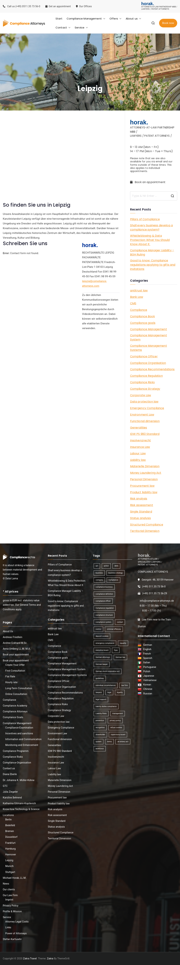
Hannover (10, 854)
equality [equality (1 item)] (123, 643)
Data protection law (144, 402)
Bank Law (136, 297)
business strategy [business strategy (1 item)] (115, 573)
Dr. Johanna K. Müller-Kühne (18, 780)
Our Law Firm (10, 895)
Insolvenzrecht (140, 440)
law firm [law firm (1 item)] (124, 685)
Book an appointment (148, 182)
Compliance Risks (142, 382)
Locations (8, 815)
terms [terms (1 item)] (109, 742)
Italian (146, 662)
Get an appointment (58, 6)
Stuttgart (10, 872)
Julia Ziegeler (10, 791)
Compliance (138, 310)
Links (8, 927)
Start (59, 18)
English (147, 649)
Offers (115, 18)
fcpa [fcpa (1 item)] (115, 650)
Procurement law (142, 486)
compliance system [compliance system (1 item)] (103, 622)
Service (81, 27)
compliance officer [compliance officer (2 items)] (103, 601)
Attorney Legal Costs (16, 921)
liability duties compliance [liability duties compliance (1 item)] (106, 706)
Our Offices (84, 6)
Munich (9, 866)
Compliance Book (142, 316)
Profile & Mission (12, 911)
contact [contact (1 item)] (120, 622)
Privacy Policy (10, 905)
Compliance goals (142, 323)
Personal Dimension (144, 479)
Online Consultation (16, 694)
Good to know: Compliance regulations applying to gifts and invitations (152, 264)
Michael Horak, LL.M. (14, 877)
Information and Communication (23, 739)
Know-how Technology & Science (21, 809)
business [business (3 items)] (99, 573)
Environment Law (142, 415)
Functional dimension (145, 421)
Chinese (147, 689)
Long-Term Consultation (18, 688)
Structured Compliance (146, 525)
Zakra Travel (30, 958)
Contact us (9, 768)
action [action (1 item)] (106, 566)
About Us (8, 631)
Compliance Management (86, 18)
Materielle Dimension (145, 466)
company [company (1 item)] (99, 580)
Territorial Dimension (144, 531)
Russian (146, 693)
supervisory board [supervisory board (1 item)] (118, 735)
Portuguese (149, 667)
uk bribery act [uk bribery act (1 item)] (122, 742)
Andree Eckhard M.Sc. (15, 643)
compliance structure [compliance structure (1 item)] (104, 615)
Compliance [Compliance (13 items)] (113, 580)
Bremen (9, 831)
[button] (103, 18)
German (147, 644)
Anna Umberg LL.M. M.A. (17, 648)
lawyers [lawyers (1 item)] (99, 692)
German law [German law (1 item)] (120, 657)
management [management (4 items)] (117, 713)
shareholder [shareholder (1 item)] (100, 735)
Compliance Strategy (145, 389)
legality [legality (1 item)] (120, 692)
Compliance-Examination (19, 727)
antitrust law (139, 291)
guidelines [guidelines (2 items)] (100, 678)
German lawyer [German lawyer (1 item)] (102, 664)
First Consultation (15, 670)
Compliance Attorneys (15, 711)
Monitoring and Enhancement (21, 745)
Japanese (148, 675)
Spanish (147, 658)
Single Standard (141, 512)
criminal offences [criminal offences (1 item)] (114, 629)
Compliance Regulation (146, 376)
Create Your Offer (15, 664)
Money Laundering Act (145, 473)
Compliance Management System (148, 337)
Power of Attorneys (16, 933)
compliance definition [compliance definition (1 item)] (104, 594)
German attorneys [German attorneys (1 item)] (103, 657)
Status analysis (140, 518)
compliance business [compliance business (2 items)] (104, 587)
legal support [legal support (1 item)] (101, 699)
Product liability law (143, 492)
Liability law (138, 460)
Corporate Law (140, 395)
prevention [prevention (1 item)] (100, 720)
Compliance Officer (144, 356)
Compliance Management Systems (148, 348)
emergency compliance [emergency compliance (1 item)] (105, 643)
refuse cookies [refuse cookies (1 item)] (116, 727)
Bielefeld (10, 825)
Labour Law (138, 453)
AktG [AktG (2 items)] (116, 566)
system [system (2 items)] (98, 742)
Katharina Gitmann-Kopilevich (19, 803)
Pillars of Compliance (145, 219)
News (6, 883)
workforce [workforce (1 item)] (100, 749)
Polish (146, 671)
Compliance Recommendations (152, 369)
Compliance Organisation (148, 363)
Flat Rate (10, 676)
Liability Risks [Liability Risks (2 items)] (101, 713)
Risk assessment (141, 505)
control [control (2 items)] (98, 629)
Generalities (138, 428)
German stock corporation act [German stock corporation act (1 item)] (108, 671)
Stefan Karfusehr (12, 939)
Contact (63, 27)
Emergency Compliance (147, 408)
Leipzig (9, 860)
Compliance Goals (13, 717)
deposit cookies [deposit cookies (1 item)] (102, 636)
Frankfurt (10, 842)
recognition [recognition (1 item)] (100, 727)
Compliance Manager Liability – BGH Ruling (152, 252)
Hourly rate (11, 682)
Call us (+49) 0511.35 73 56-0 (21, 6)
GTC (5, 786)
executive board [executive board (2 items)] (102, 650)
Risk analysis (138, 499)
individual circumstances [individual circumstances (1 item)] (106, 685)
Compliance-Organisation (17, 762)
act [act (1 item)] (97, 566)
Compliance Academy (15, 705)
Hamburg (10, 848)
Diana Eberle (10, 774)
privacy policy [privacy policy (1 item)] (115, 720)
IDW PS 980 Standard (145, 434)
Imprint (9, 899)
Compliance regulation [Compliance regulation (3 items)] (105, 608)
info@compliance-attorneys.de (157, 600)
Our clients (9, 889)
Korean (146, 684)
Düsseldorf (11, 837)
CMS (133, 303)
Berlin (8, 819)
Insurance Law (140, 447)
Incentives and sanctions (19, 733)
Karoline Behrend (12, 797)
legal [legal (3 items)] (109, 692)
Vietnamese (149, 680)
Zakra (50, 958)
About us (133, 18)
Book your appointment (16, 654)
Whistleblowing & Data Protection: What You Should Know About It (150, 240)
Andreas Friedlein (12, 637)
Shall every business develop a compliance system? (151, 227)
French (146, 653)
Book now (168, 23)
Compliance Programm (15, 751)
